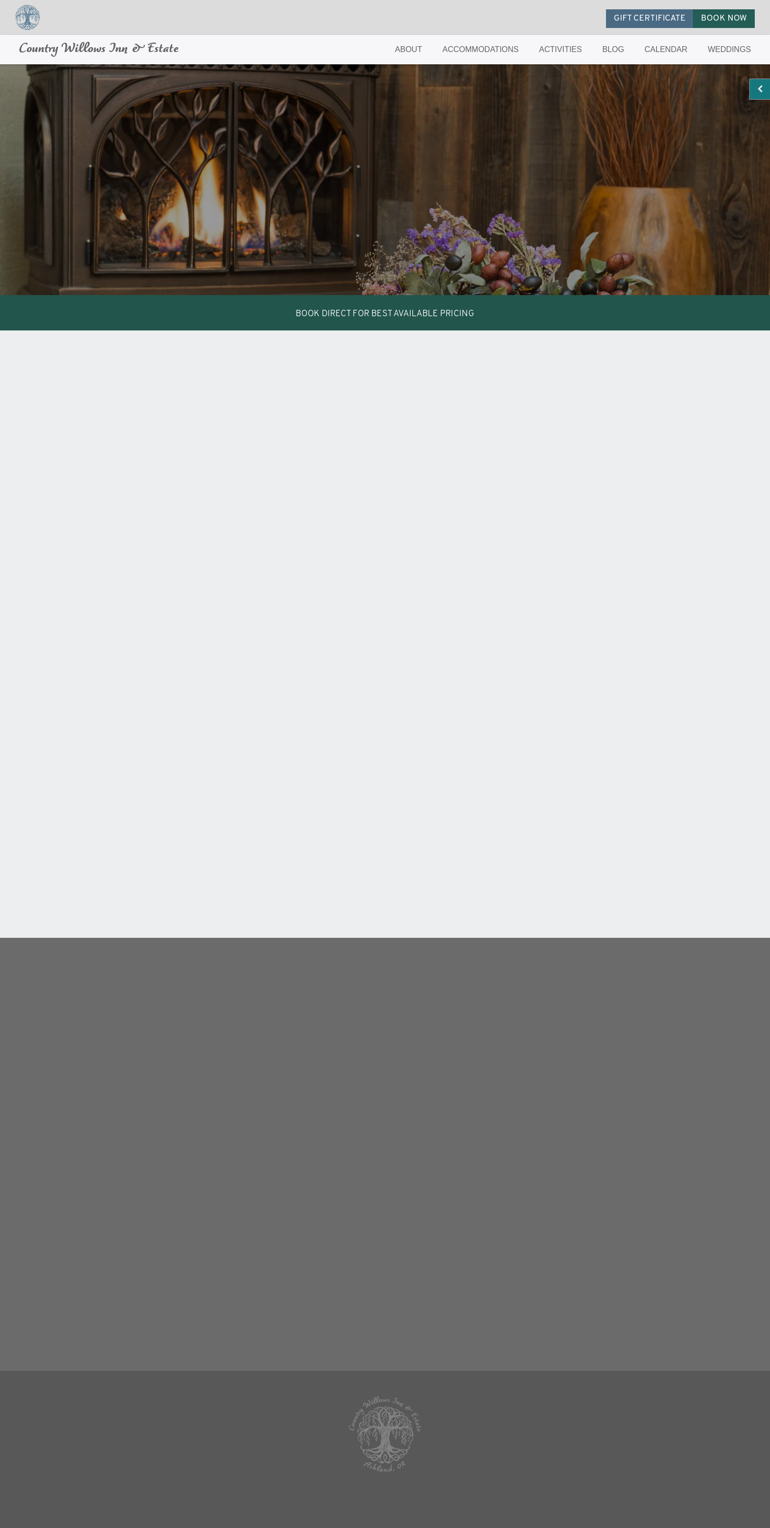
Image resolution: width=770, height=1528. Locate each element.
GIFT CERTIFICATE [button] (650, 18)
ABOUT (408, 49)
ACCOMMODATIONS (480, 49)
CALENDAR (666, 49)
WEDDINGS (729, 49)
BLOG (613, 49)
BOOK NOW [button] (724, 18)
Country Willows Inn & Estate (99, 49)
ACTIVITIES (560, 49)
